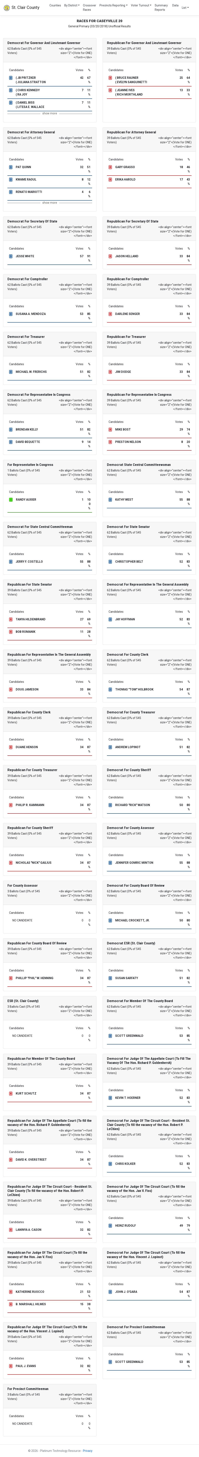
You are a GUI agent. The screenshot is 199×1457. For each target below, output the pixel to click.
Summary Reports (161, 7)
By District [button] (70, 5)
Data (175, 5)
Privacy (87, 1450)
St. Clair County (21, 8)
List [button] (184, 7)
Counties (55, 5)
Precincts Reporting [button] (112, 5)
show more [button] (49, 113)
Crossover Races (89, 7)
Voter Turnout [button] (140, 5)
